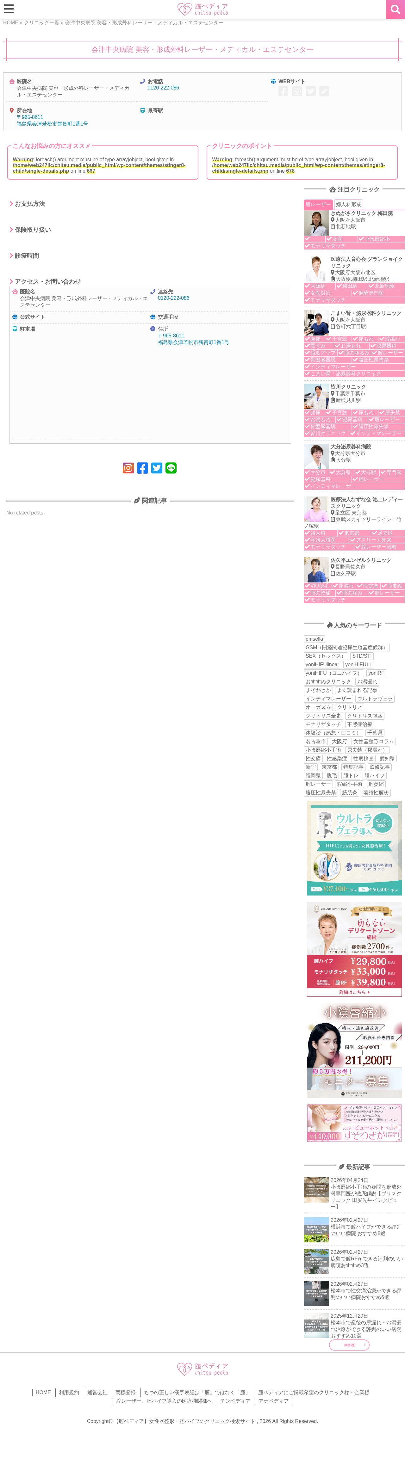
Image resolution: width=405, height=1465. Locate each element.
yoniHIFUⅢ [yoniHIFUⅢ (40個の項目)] (358, 664)
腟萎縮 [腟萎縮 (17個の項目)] (376, 784)
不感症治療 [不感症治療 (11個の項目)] (359, 724)
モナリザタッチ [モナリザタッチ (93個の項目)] (323, 724)
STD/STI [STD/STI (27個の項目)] (361, 656)
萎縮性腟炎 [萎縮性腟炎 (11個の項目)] (376, 792)
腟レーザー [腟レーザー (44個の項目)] (318, 784)
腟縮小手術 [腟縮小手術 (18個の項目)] (349, 784)
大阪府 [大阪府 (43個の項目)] (339, 741)
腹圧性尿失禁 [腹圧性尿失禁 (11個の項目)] (321, 792)
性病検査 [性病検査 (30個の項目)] (363, 758)
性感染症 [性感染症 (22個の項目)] (337, 758)
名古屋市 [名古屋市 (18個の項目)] (316, 741)
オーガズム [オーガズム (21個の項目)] (318, 707)
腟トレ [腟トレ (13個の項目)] (350, 775)
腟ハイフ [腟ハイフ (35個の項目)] (374, 775)
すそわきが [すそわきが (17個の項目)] (318, 690)
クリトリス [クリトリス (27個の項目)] (349, 707)
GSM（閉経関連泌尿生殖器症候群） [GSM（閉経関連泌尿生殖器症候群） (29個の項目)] (347, 647)
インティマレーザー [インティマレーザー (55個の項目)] (328, 698)
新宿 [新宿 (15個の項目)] (311, 767)
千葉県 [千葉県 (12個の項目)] (375, 733)
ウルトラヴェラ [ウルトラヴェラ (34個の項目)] (375, 698)
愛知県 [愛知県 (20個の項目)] (387, 758)
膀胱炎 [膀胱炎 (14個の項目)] (349, 792)
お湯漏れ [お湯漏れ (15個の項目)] (367, 681)
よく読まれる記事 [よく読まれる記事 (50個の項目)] (357, 690)
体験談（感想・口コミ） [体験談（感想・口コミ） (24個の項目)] (333, 733)
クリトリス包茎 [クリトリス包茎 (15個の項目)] (365, 715)
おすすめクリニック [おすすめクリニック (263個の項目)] (328, 681)
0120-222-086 (163, 87)
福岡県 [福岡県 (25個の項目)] (313, 775)
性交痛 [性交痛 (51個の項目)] (313, 758)
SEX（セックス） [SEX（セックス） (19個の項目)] (326, 656)
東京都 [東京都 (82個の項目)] (329, 767)
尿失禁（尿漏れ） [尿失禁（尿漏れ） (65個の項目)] (367, 750)
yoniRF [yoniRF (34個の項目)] (376, 673)
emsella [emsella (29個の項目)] (314, 639)
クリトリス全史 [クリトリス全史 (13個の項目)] (323, 715)
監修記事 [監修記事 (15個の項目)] (380, 767)
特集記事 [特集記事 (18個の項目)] (353, 767)
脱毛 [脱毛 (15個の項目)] (332, 775)
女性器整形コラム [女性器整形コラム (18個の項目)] (373, 741)
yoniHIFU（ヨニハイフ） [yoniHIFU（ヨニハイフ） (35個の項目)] (334, 673)
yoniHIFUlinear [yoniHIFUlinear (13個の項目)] (322, 664)
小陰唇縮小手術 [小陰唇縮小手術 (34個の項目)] (323, 750)
